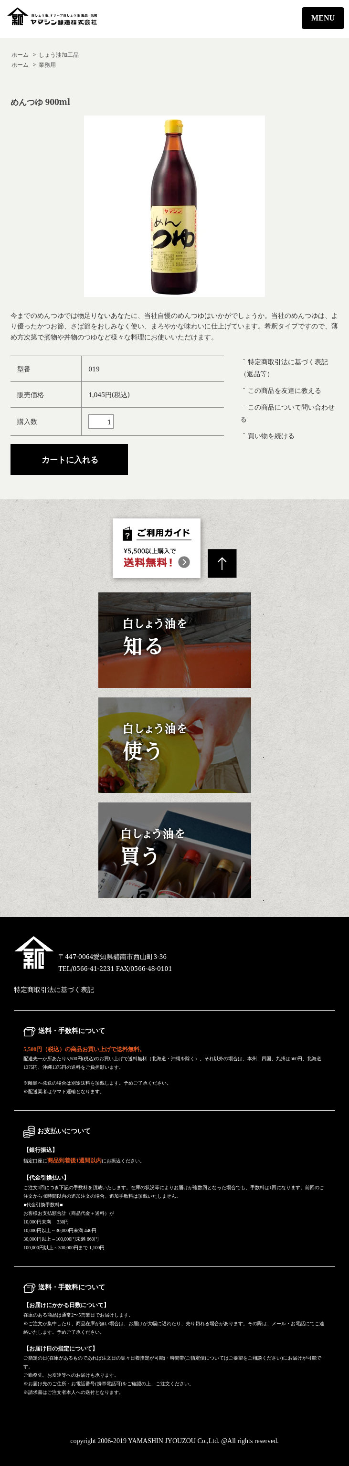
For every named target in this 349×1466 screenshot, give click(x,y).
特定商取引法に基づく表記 (54, 989)
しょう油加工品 (59, 54)
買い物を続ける (271, 435)
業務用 (47, 64)
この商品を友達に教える (284, 390)
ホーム (20, 54)
